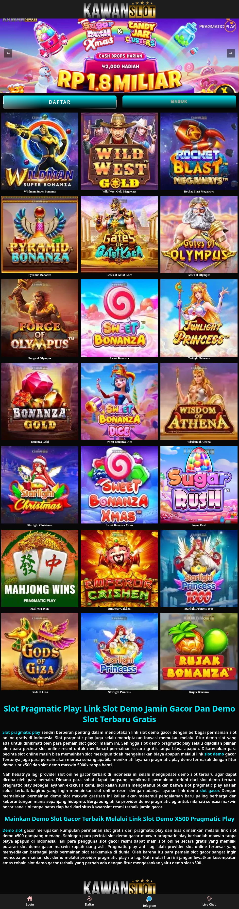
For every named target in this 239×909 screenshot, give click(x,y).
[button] (8, 53)
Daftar (60, 102)
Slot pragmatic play (21, 732)
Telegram (149, 901)
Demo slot (12, 830)
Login (30, 901)
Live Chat (209, 901)
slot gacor (209, 790)
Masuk (179, 101)
